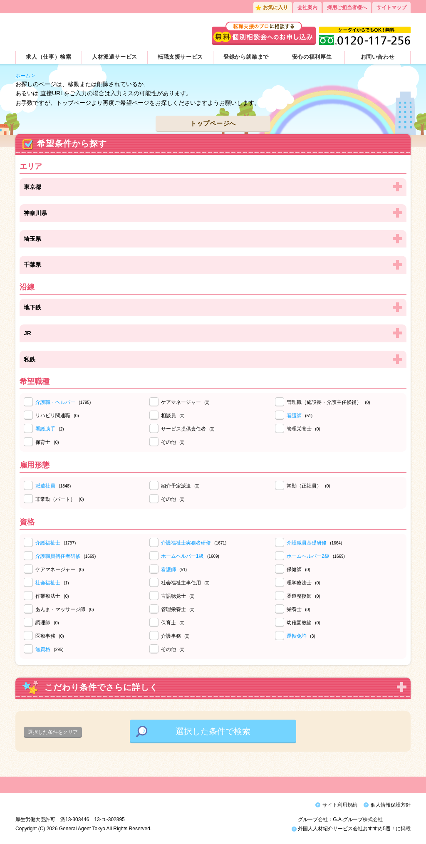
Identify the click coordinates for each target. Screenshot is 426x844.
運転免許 (297, 636)
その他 (173, 442)
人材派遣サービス (114, 57)
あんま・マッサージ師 (64, 609)
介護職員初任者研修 (57, 556)
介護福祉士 (47, 543)
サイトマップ (391, 7)
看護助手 (45, 429)
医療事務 (49, 636)
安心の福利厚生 (312, 57)
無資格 (42, 649)
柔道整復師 (303, 596)
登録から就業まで (246, 57)
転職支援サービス (180, 57)
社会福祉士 (47, 583)
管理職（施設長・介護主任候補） (328, 402)
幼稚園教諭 (303, 623)
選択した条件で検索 (213, 731)
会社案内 (307, 7)
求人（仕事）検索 (48, 57)
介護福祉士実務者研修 (186, 543)
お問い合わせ (378, 57)
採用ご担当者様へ (347, 7)
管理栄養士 (303, 429)
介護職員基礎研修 (307, 543)
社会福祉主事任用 (185, 583)
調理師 (47, 623)
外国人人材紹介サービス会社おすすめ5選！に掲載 (351, 831)
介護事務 (175, 636)
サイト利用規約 (339, 805)
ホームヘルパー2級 (308, 556)
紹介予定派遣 (180, 486)
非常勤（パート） (59, 499)
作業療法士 (52, 596)
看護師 (294, 415)
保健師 (298, 569)
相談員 (173, 415)
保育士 (47, 442)
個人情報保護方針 (391, 805)
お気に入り (275, 7)
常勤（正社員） (308, 486)
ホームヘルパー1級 (182, 556)
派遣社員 (45, 486)
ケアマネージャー (185, 402)
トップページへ (213, 123)
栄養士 (298, 609)
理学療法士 (303, 583)
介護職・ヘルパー (55, 402)
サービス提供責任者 (188, 429)
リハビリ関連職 (57, 415)
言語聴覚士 (178, 596)
